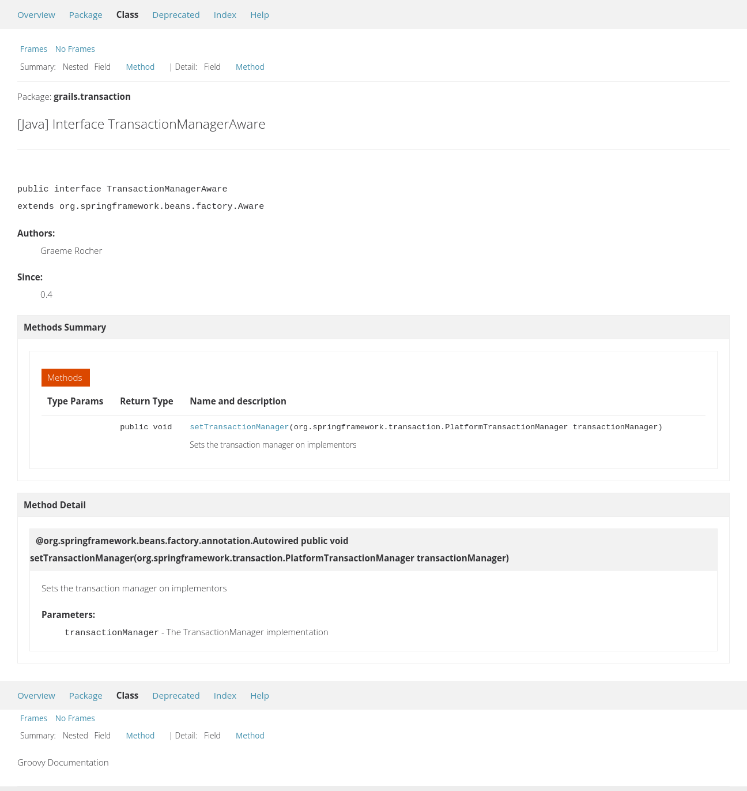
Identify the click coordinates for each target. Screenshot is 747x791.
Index (225, 14)
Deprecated (176, 14)
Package (86, 14)
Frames (33, 48)
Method (140, 66)
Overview (36, 14)
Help (259, 14)
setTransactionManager (239, 427)
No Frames (75, 48)
